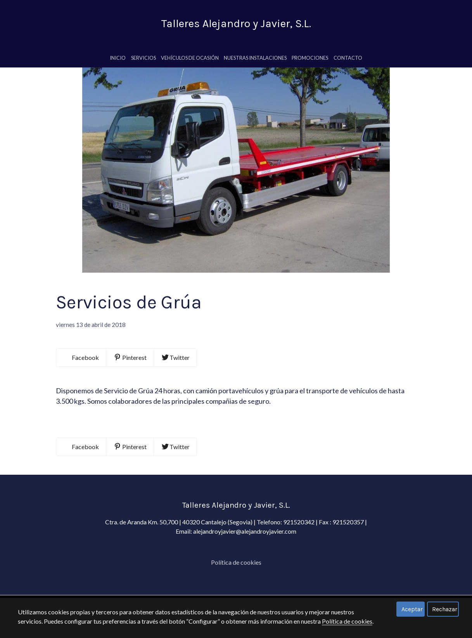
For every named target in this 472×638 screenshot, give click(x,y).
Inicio (118, 61)
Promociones (310, 61)
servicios (143, 61)
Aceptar (412, 609)
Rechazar (444, 609)
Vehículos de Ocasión (190, 61)
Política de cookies (347, 621)
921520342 (299, 561)
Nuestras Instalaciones (255, 61)
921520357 (348, 561)
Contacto (348, 61)
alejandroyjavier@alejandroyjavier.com (244, 571)
